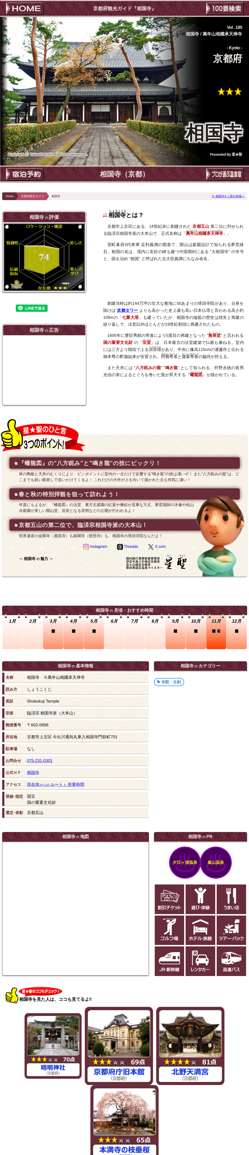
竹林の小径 (83, 1109)
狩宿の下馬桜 (103, 1109)
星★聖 (237, 154)
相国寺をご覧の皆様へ (230, 196)
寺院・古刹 (171, 682)
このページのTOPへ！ (127, 1123)
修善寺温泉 (166, 1109)
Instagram (95, 546)
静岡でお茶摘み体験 (129, 1109)
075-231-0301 (40, 760)
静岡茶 (151, 1109)
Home (10, 196)
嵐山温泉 (215, 862)
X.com (157, 546)
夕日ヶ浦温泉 (184, 862)
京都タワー (127, 310)
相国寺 (33, 772)
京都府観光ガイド (32, 196)
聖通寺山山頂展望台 (28, 1081)
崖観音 (232, 1081)
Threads (127, 546)
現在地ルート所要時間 (55, 784)
